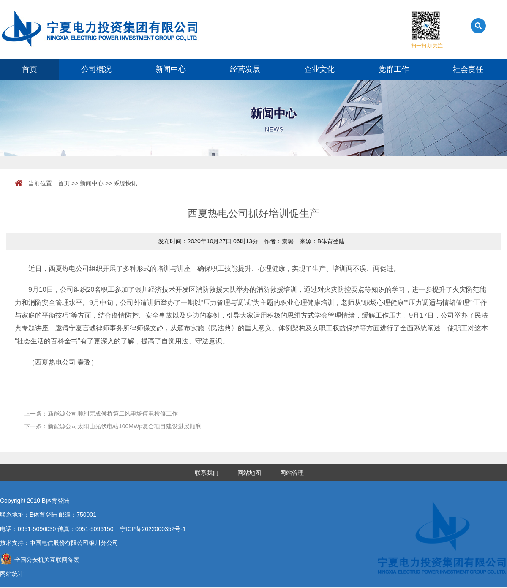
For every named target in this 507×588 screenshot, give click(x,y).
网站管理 (292, 472)
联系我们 (206, 472)
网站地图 (249, 472)
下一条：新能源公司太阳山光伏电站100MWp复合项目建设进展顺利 (113, 426)
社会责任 (468, 69)
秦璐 (288, 241)
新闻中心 (170, 69)
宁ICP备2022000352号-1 (153, 528)
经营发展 (245, 69)
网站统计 (12, 573)
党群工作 (394, 69)
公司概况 (96, 69)
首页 (29, 69)
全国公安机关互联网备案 (39, 559)
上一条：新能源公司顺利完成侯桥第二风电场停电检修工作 (101, 413)
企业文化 (319, 69)
